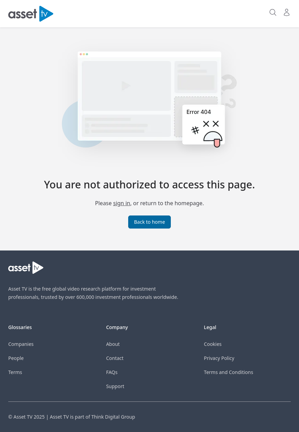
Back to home (149, 222)
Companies (21, 344)
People (16, 358)
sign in (121, 203)
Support (115, 386)
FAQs (112, 372)
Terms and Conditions (228, 372)
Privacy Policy (219, 358)
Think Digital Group (113, 416)
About (113, 344)
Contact (115, 358)
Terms (15, 372)
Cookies (212, 344)
